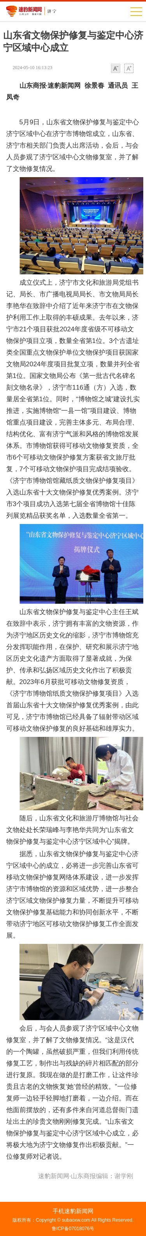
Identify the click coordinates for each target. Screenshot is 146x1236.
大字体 (129, 69)
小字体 (115, 69)
